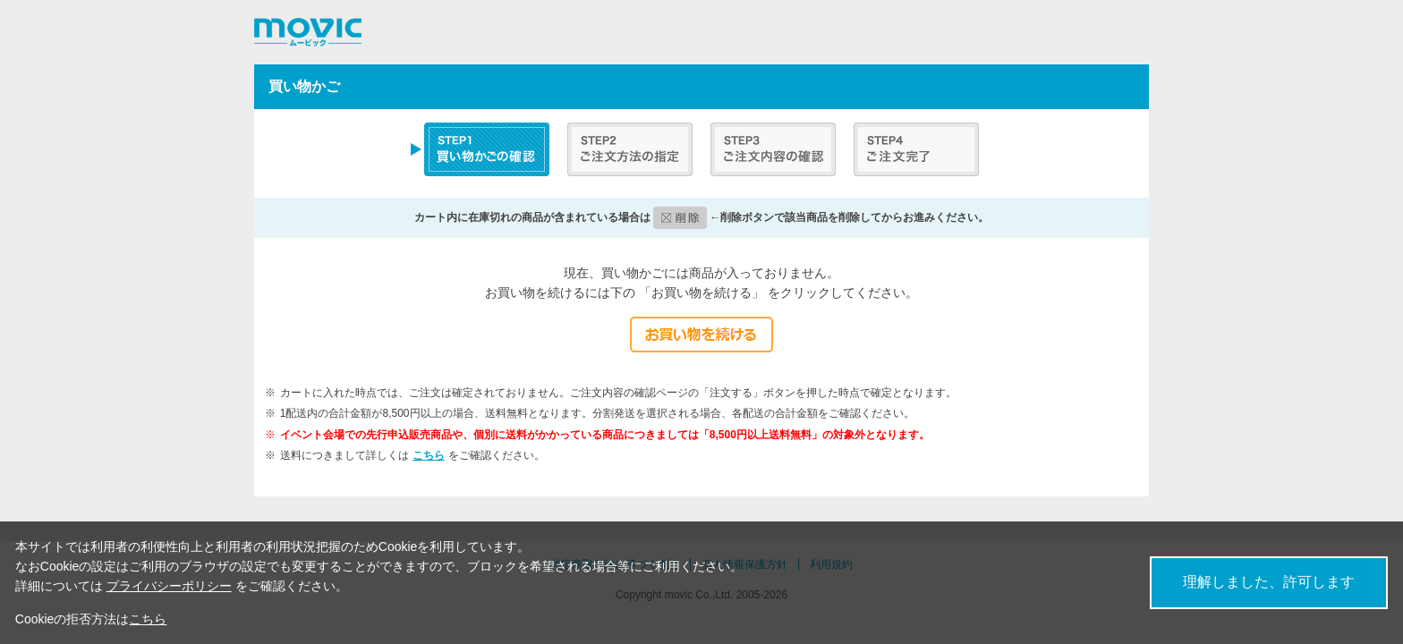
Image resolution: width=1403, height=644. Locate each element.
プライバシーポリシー (169, 586)
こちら (428, 455)
